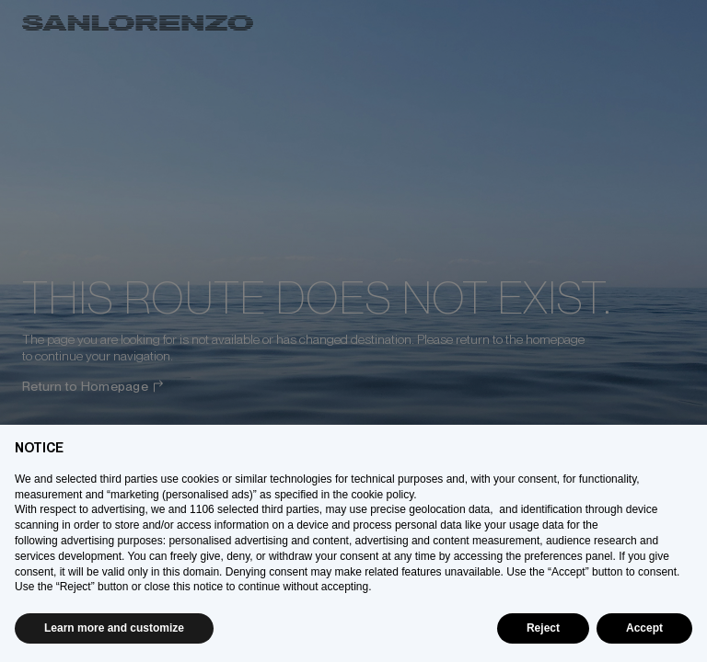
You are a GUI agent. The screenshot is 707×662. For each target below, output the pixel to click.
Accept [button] (644, 628)
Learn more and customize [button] (114, 628)
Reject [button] (543, 628)
